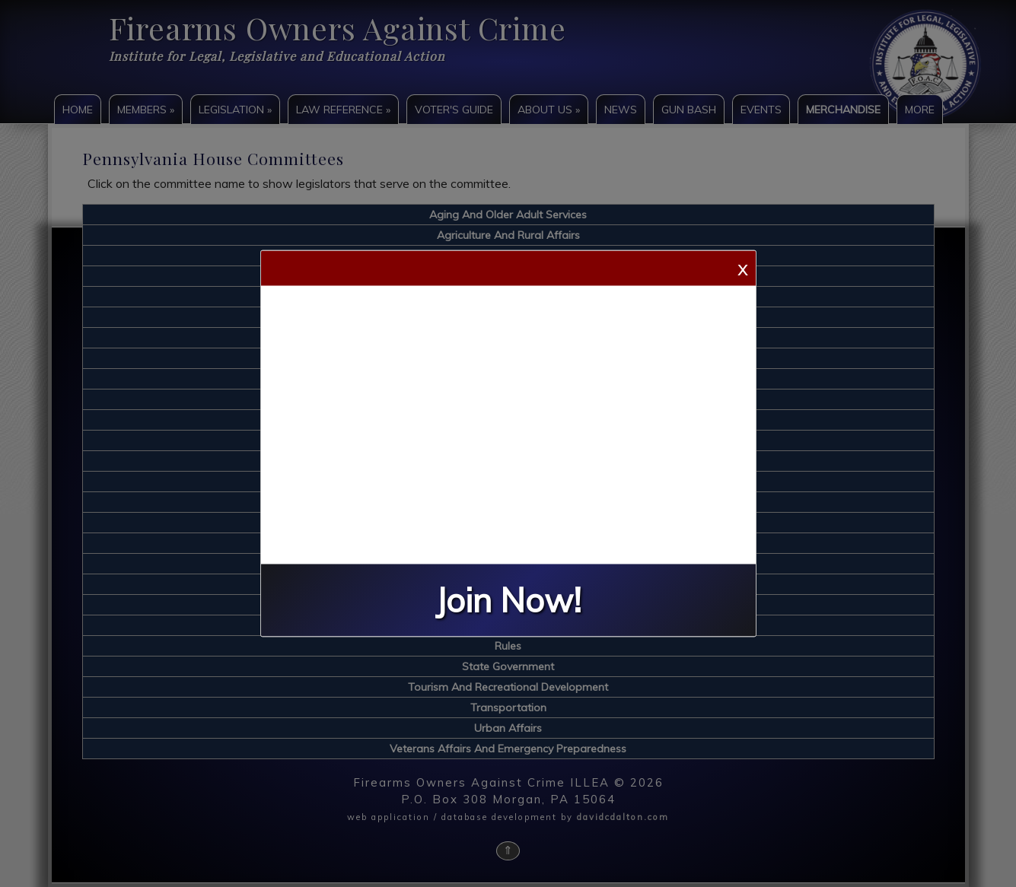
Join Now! (508, 601)
